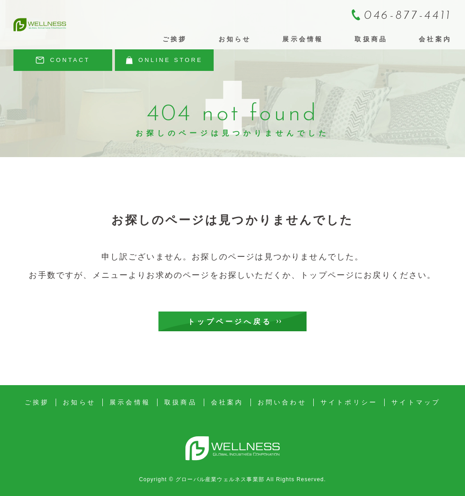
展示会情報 (302, 39)
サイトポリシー (348, 402)
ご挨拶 (174, 39)
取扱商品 (371, 39)
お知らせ (235, 39)
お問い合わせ (282, 402)
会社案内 (435, 39)
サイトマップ (415, 402)
